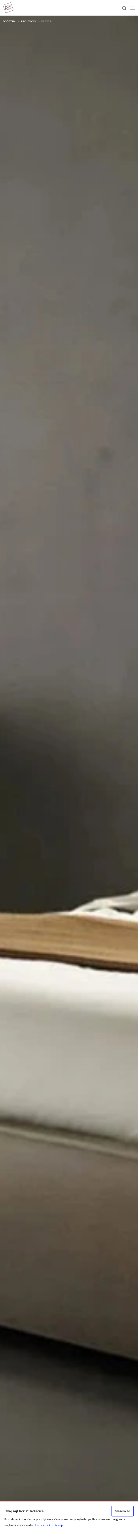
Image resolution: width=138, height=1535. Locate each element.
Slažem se (122, 1511)
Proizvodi (28, 21)
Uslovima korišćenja (49, 1525)
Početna (9, 21)
